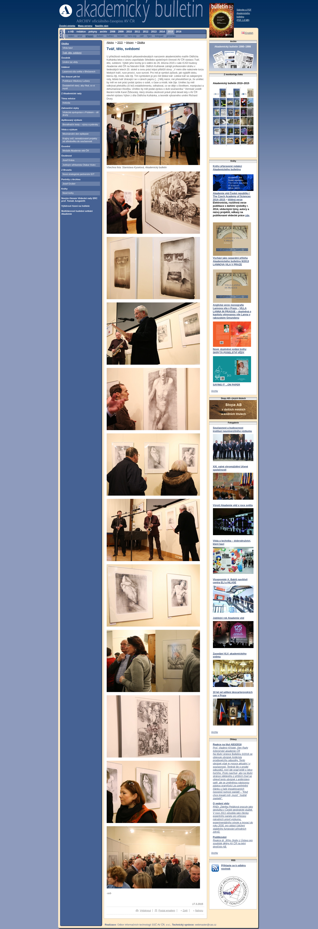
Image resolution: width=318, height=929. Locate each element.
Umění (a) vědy (70, 62)
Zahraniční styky (70, 108)
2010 (129, 31)
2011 (137, 31)
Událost (65, 67)
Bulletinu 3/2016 (232, 773)
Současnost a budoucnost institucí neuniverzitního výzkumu (232, 429)
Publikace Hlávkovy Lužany (76, 81)
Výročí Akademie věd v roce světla (233, 505)
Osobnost (66, 155)
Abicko (110, 42)
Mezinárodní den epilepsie (76, 134)
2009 (121, 31)
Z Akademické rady (71, 93)
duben (100, 36)
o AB (71, 31)
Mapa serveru (85, 26)
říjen (149, 36)
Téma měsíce (68, 98)
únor (79, 36)
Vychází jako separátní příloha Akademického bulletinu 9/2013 (231, 260)
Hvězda (66, 103)
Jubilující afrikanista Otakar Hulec (79, 165)
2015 (170, 31)
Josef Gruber (69, 183)
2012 (145, 31)
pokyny (92, 31)
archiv (103, 31)
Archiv (214, 391)
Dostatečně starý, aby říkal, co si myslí (79, 86)
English (247, 33)
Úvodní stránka (67, 26)
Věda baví (68, 48)
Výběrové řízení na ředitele (75, 206)
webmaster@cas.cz (205, 924)
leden (71, 36)
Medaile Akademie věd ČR (76, 150)
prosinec (171, 36)
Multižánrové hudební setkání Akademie (77, 212)
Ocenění (65, 146)
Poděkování (220, 837)
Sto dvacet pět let (70, 76)
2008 (112, 31)
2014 (162, 31)
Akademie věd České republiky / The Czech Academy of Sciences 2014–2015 (232, 196)
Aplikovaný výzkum (71, 120)
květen (110, 36)
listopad (159, 36)
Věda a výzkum (69, 129)
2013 (154, 31)
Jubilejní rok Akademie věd (228, 618)
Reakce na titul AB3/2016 (227, 744)
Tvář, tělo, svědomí (72, 52)
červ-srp (132, 36)
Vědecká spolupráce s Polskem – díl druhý (81, 113)
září (142, 36)
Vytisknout (145, 910)
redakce (81, 31)
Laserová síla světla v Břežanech (79, 71)
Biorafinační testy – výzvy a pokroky (80, 124)
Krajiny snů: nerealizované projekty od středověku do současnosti (80, 139)
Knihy (64, 189)
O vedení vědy (221, 803)
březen (89, 36)
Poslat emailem (166, 910)
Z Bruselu (66, 170)
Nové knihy (68, 193)
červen (120, 36)
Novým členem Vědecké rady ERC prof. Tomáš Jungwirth (79, 199)
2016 (178, 31)
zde (247, 215)
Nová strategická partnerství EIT (79, 174)
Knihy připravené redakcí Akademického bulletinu (227, 168)
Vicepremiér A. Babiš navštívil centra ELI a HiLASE (230, 581)
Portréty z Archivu (71, 179)
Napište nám (101, 26)
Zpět (185, 910)
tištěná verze (235, 199)
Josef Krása (68, 160)
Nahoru (199, 910)
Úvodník (65, 58)
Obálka (65, 43)
